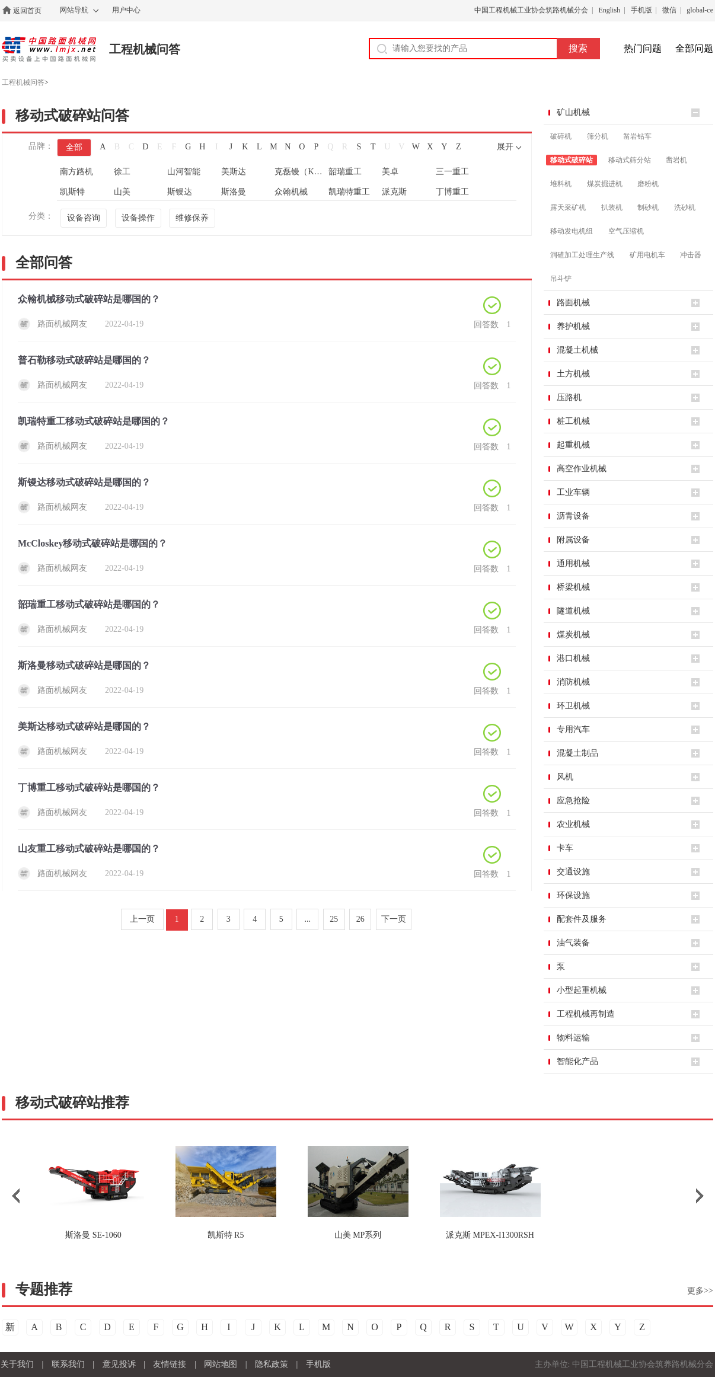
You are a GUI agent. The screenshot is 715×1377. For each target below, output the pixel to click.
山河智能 (183, 171)
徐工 (122, 171)
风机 (565, 776)
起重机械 (573, 444)
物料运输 (573, 1037)
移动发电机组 (571, 231)
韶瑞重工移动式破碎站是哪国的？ (89, 604)
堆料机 (561, 184)
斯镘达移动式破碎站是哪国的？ (84, 482)
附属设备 (573, 539)
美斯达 (233, 171)
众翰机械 (291, 191)
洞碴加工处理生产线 (582, 255)
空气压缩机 (626, 231)
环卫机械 (573, 705)
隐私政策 (271, 1364)
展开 (505, 146)
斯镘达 (179, 191)
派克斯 (394, 191)
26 (360, 919)
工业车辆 (573, 492)
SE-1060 (93, 1235)
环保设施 (573, 895)
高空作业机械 (582, 468)
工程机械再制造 (586, 1013)
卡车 (565, 848)
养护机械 (573, 326)
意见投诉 (119, 1364)
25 (334, 919)
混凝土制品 (577, 753)
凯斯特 (72, 191)
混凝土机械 (577, 350)
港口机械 (573, 658)
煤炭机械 (573, 634)
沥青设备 (573, 516)
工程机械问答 (144, 49)
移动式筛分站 (629, 160)
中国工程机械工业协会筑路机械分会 (531, 10)
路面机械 (573, 302)
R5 (226, 1235)
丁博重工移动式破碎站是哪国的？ (89, 787)
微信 (669, 10)
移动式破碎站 (571, 160)
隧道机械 (573, 610)
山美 (122, 191)
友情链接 (169, 1364)
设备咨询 (83, 217)
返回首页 (27, 11)
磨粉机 (648, 184)
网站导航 (74, 10)
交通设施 (573, 871)
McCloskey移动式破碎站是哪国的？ (92, 543)
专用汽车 (573, 729)
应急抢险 (573, 800)
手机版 (641, 10)
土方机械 (573, 373)
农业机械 (573, 824)
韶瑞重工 (345, 171)
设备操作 (138, 217)
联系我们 (68, 1364)
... (308, 919)
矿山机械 (573, 112)
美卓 (390, 171)
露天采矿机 (568, 207)
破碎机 (561, 136)
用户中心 (126, 10)
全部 (74, 147)
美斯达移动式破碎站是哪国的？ (84, 726)
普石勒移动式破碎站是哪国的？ (84, 360)
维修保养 (192, 217)
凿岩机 (676, 160)
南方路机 (76, 171)
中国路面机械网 (49, 49)
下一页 (393, 919)
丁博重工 (452, 191)
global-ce (700, 10)
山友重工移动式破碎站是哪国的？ (89, 849)
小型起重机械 (582, 990)
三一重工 (452, 171)
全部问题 (694, 48)
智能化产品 (577, 1061)
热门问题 (643, 48)
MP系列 (358, 1235)
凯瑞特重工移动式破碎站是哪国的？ (94, 421)
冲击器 (690, 255)
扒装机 (612, 207)
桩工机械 (573, 421)
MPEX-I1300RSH (490, 1235)
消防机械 (573, 682)
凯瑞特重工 (349, 191)
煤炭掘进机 (605, 184)
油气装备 (573, 942)
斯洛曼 (233, 191)
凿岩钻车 (637, 136)
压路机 (569, 397)
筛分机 (597, 136)
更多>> (700, 1290)
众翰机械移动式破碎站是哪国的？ (89, 299)
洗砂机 (684, 207)
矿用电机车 (647, 255)
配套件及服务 (582, 919)
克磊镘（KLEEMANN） (300, 171)
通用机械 (573, 563)
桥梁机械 (573, 587)
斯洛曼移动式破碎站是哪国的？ (84, 665)
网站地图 (220, 1364)
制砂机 (648, 207)
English (609, 10)
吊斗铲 (561, 278)
